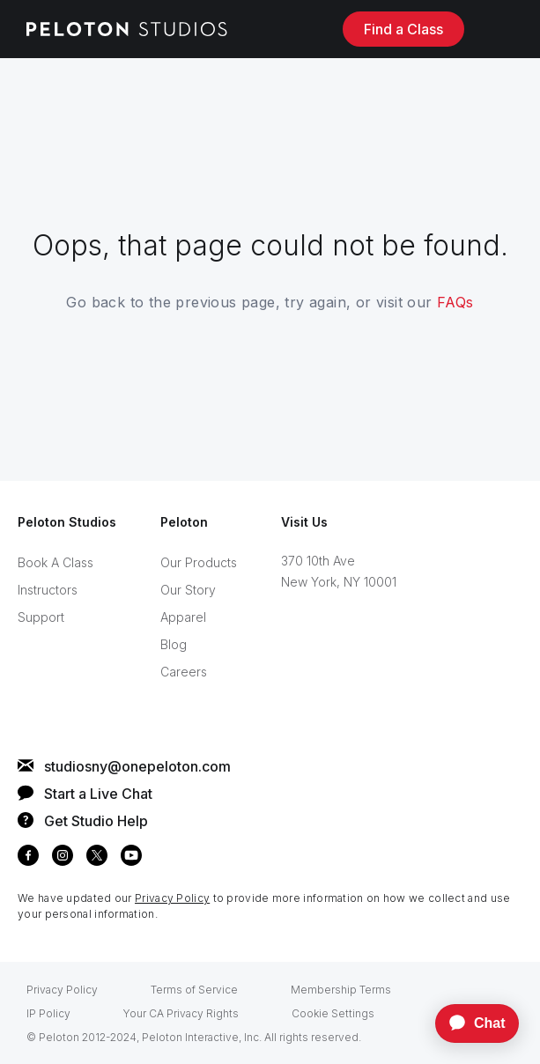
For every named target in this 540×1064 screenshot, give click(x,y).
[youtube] (131, 859)
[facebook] (28, 859)
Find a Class (403, 29)
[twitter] (96, 859)
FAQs (455, 302)
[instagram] (62, 859)
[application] (468, 1023)
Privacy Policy (172, 898)
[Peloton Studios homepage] (126, 29)
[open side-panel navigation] (499, 28)
